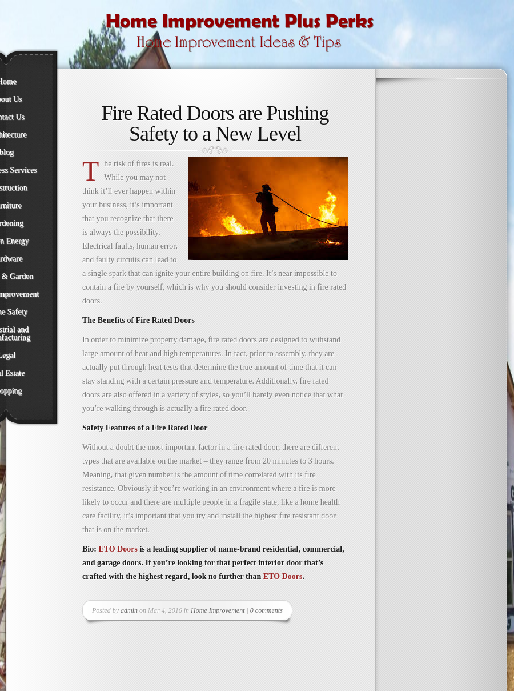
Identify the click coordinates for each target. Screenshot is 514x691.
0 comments (266, 610)
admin (129, 610)
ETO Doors (118, 549)
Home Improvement (218, 610)
